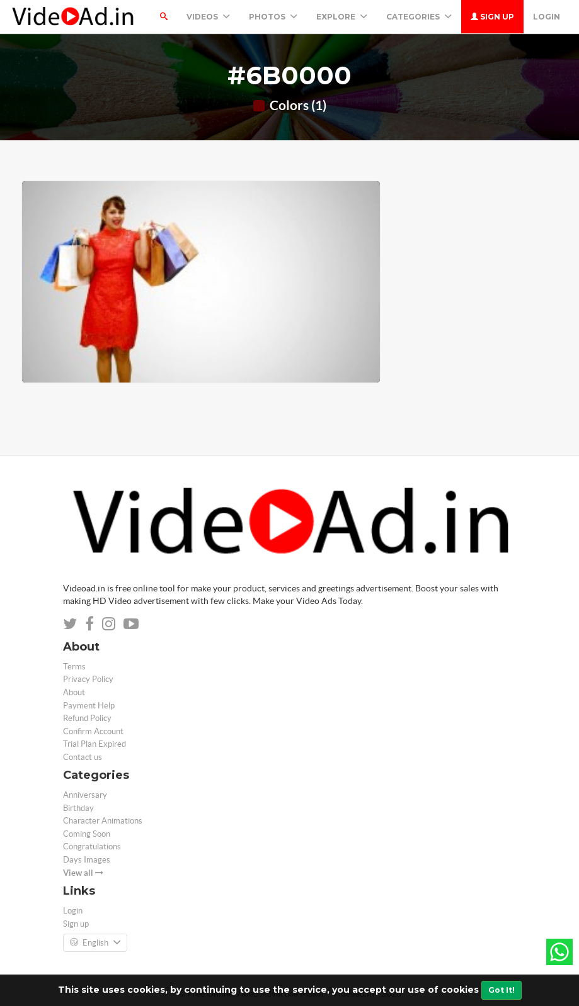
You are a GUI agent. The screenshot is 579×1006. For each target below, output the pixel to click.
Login (546, 16)
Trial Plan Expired (94, 744)
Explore (341, 16)
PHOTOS (273, 16)
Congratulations (92, 846)
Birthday (78, 808)
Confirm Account (93, 731)
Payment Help (89, 705)
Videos (208, 16)
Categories (419, 16)
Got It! (501, 990)
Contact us (82, 757)
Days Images (86, 859)
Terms (74, 666)
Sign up (492, 16)
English (95, 943)
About (74, 692)
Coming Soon (86, 834)
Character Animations (102, 820)
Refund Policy (87, 718)
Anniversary (85, 795)
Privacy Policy (88, 679)
